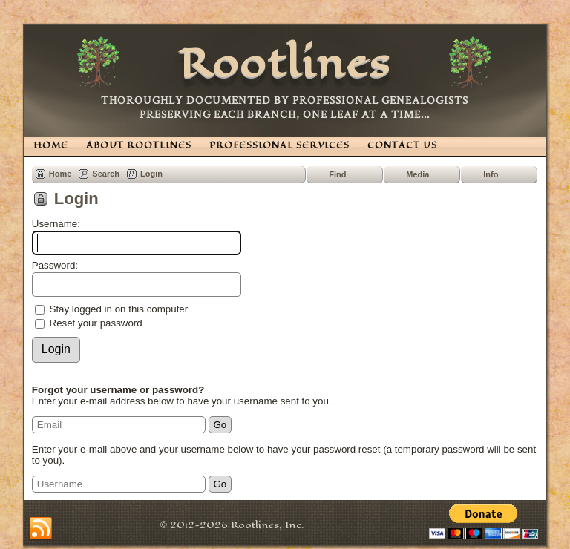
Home (60, 173)
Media (417, 174)
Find (337, 174)
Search (105, 173)
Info (490, 174)
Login (151, 173)
